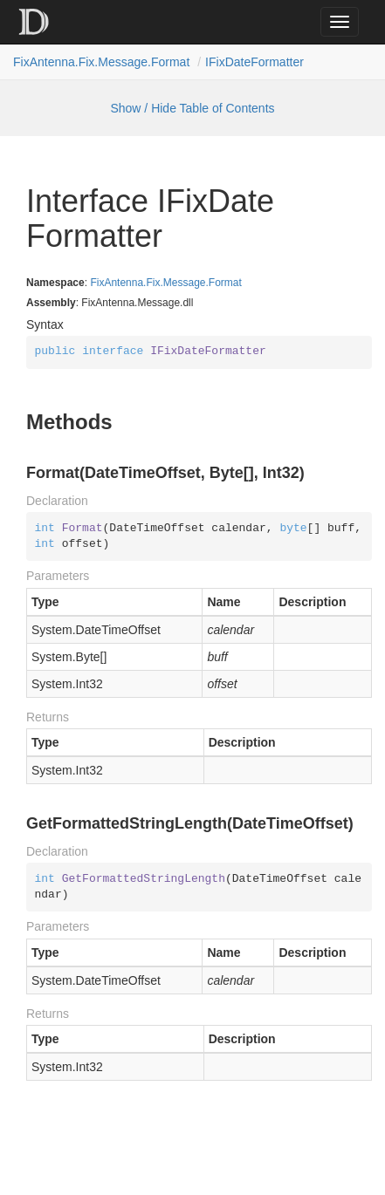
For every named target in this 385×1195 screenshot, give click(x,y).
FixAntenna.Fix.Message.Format (101, 62)
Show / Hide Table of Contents (192, 108)
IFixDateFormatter (254, 62)
